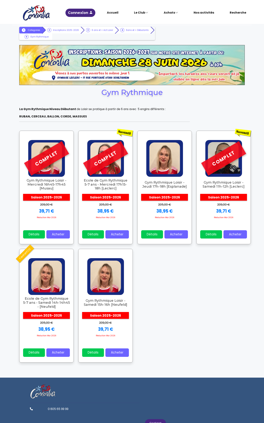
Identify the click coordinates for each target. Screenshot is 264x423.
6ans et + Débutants (46, 36)
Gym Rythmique (79, 36)
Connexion (99, 12)
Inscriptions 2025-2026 (70, 29)
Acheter (62, 232)
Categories (38, 29)
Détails (38, 232)
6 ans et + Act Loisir (107, 29)
